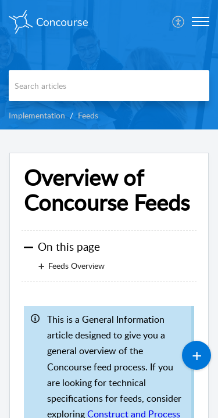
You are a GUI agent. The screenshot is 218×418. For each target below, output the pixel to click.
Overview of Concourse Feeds (107, 190)
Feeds (88, 115)
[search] (109, 85)
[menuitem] (179, 21)
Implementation (37, 115)
